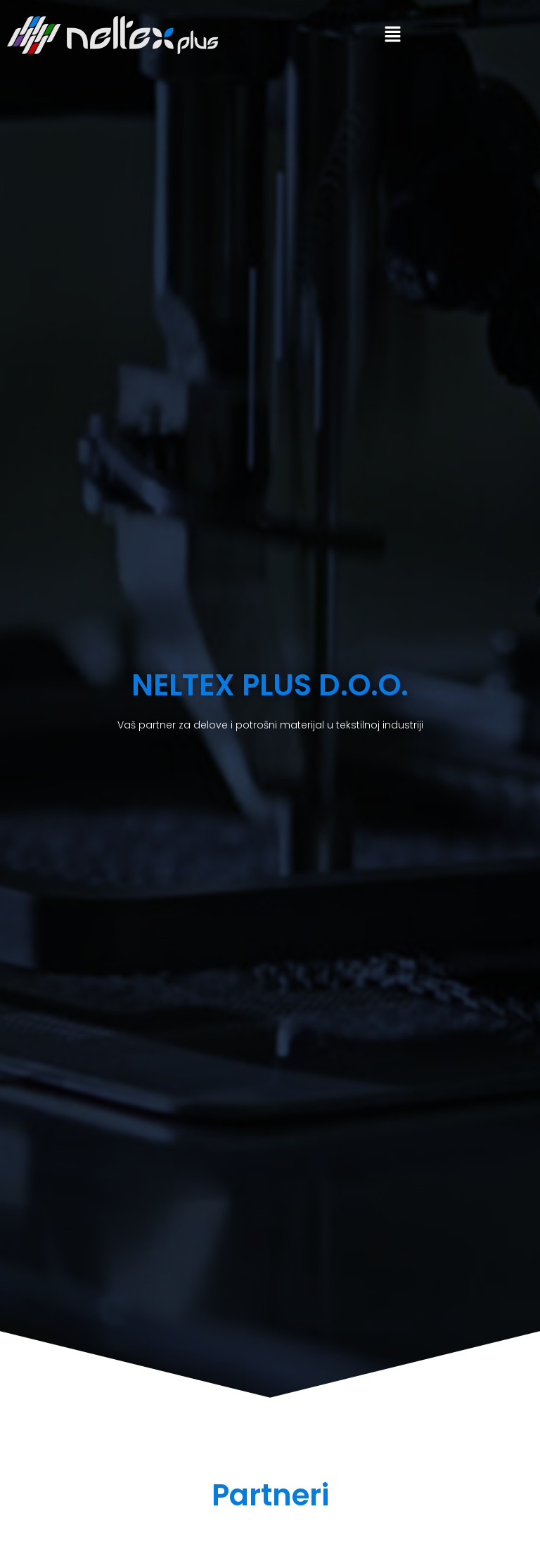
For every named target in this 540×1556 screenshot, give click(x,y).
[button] (392, 35)
